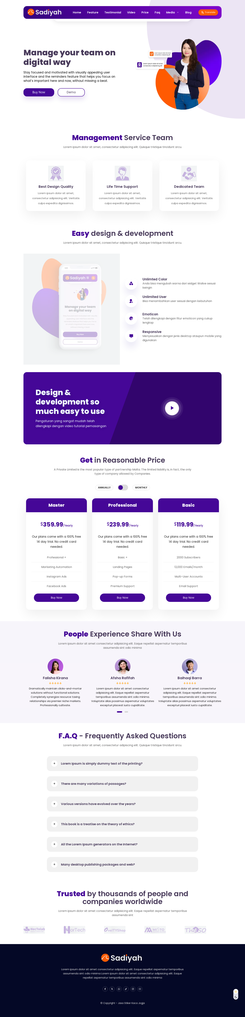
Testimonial (112, 12)
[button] (119, 712)
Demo (71, 92)
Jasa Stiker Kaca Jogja (131, 1003)
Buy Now (38, 92)
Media (170, 12)
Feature (92, 12)
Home (77, 12)
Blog (188, 12)
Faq (157, 12)
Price (145, 12)
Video (131, 12)
